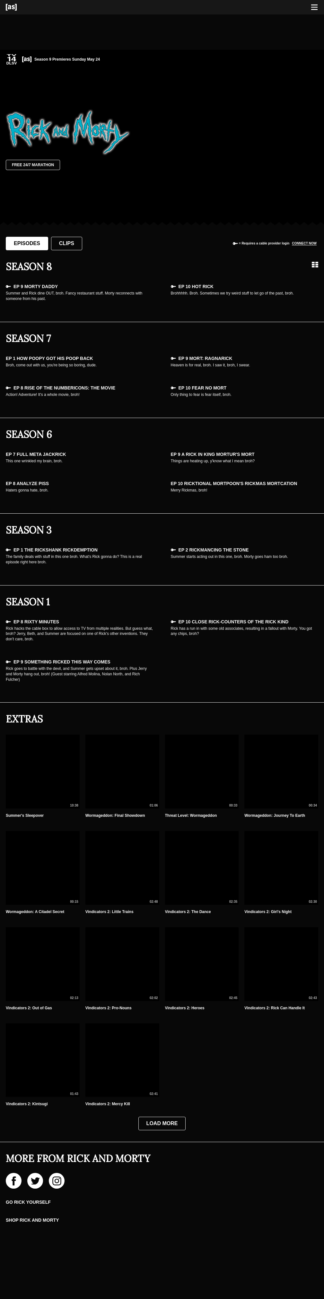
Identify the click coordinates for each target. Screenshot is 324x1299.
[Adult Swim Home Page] (19, 7)
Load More (162, 1123)
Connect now (304, 243)
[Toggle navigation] (314, 7)
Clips (66, 243)
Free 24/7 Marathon (33, 165)
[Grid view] (315, 265)
